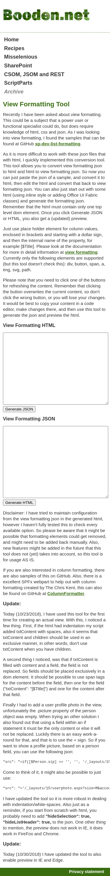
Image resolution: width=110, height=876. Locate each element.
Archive (13, 92)
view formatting (81, 252)
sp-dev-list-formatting (57, 143)
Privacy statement (86, 871)
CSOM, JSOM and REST (34, 74)
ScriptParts (18, 83)
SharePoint (18, 66)
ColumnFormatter (65, 593)
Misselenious (20, 57)
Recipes (14, 48)
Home (11, 39)
